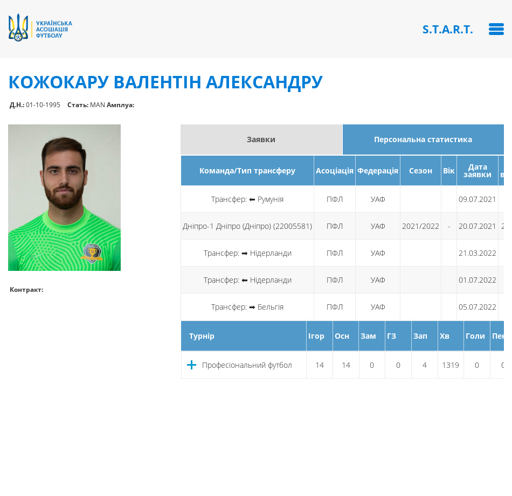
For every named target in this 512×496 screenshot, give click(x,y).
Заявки (261, 139)
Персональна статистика (423, 139)
